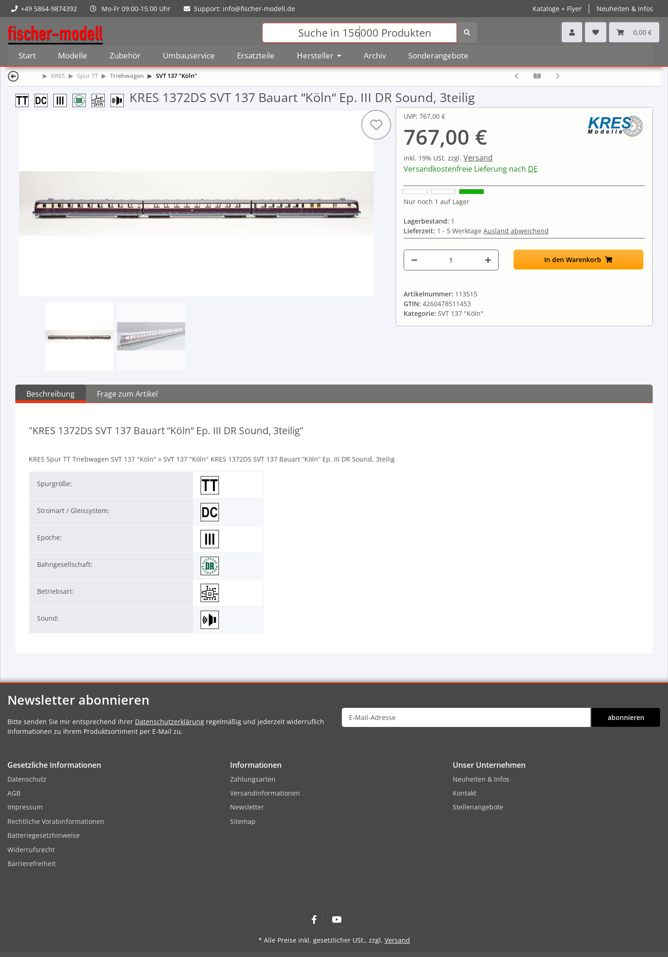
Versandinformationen (265, 793)
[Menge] (451, 260)
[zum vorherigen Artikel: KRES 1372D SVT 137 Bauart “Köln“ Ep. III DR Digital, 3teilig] (516, 76)
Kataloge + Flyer (557, 8)
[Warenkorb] (634, 32)
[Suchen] (359, 33)
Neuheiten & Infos (625, 8)
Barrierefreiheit (31, 863)
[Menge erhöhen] (488, 260)
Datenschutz (26, 779)
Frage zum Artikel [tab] (127, 394)
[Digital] (100, 99)
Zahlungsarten (253, 779)
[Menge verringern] (414, 260)
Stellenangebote (478, 807)
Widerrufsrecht (31, 849)
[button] (572, 32)
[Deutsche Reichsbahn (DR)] (81, 99)
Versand (478, 158)
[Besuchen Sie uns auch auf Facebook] (313, 920)
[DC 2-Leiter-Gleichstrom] (43, 99)
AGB (13, 793)
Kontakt (464, 793)
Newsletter (247, 807)
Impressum (25, 807)
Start (27, 55)
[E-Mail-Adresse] (466, 717)
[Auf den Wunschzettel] (376, 125)
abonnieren (626, 717)
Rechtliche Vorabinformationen (55, 821)
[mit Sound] (119, 99)
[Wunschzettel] (596, 32)
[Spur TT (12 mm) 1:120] (24, 99)
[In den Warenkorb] (578, 260)
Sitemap (243, 821)
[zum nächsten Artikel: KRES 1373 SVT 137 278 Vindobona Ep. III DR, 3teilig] (557, 76)
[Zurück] (13, 75)
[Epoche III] (62, 99)
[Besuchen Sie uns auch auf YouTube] (336, 920)
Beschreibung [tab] (50, 394)
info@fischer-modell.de (259, 8)
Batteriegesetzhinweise (43, 835)
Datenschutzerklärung (169, 721)
